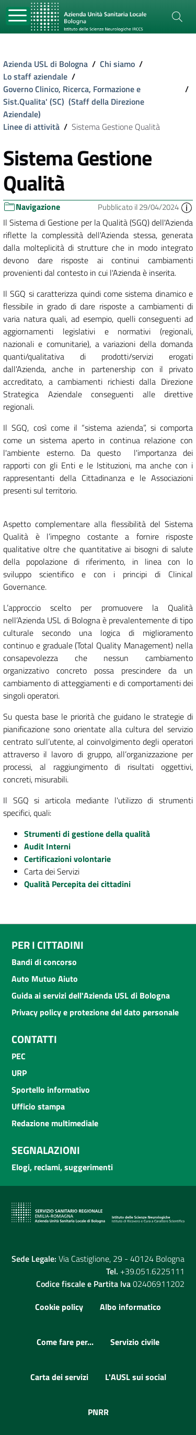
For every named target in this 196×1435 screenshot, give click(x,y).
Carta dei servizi (59, 1377)
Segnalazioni (45, 1150)
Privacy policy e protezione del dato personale (95, 1012)
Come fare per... (65, 1342)
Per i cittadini (47, 945)
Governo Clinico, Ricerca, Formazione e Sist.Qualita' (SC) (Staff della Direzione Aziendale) (73, 101)
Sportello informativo (50, 1089)
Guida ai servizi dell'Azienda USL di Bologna (90, 995)
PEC (18, 1056)
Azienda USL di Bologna (45, 64)
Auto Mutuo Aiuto (44, 978)
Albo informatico (130, 1307)
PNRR (98, 1412)
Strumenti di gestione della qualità (87, 833)
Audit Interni (47, 846)
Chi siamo (117, 64)
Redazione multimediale (54, 1123)
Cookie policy (59, 1307)
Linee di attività (31, 126)
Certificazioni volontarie (67, 859)
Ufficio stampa (38, 1106)
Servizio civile (134, 1342)
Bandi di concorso (44, 962)
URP (19, 1073)
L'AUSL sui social (135, 1377)
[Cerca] (177, 16)
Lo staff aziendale (35, 76)
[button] (186, 207)
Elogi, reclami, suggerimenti (62, 1167)
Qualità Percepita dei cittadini (77, 884)
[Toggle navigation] (18, 16)
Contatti (34, 1039)
